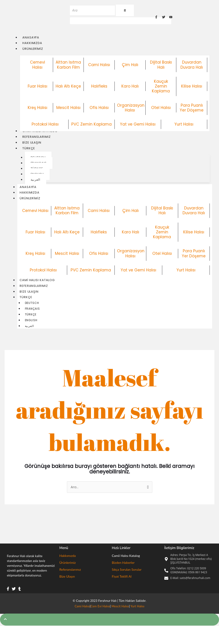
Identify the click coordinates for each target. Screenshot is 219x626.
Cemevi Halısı (37, 65)
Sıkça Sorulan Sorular (127, 570)
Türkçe (28, 297)
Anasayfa (28, 187)
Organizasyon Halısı (131, 108)
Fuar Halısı (37, 86)
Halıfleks (99, 86)
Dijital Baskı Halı (161, 65)
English (31, 321)
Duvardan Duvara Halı (191, 65)
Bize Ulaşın (29, 292)
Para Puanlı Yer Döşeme (192, 108)
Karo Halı (130, 86)
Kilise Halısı (191, 86)
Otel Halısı (161, 107)
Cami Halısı (99, 65)
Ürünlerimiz (32, 198)
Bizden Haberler (123, 563)
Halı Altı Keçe (68, 86)
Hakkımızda (29, 193)
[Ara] (92, 10)
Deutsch (32, 303)
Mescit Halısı (68, 107)
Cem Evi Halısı (100, 607)
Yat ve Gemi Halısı (138, 124)
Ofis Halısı (99, 107)
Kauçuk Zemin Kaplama (161, 86)
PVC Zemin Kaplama (91, 124)
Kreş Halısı (37, 107)
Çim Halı (130, 65)
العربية (29, 326)
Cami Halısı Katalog (37, 280)
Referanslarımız (34, 286)
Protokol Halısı (45, 124)
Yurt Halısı (184, 124)
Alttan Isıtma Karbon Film (68, 65)
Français (32, 309)
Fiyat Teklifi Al (122, 577)
